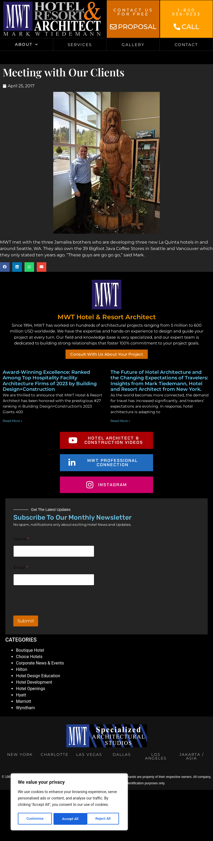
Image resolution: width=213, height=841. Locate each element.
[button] (5, 267)
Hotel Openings (30, 688)
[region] (69, 802)
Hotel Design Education (38, 675)
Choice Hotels (29, 656)
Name (21, 538)
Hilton (21, 669)
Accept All (104, 819)
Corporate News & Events (40, 663)
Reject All (69, 819)
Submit (25, 620)
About (26, 44)
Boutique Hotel (30, 650)
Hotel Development (34, 682)
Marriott (23, 701)
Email (20, 567)
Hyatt (21, 695)
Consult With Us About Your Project (106, 354)
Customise (35, 819)
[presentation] (53, 612)
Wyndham (25, 707)
